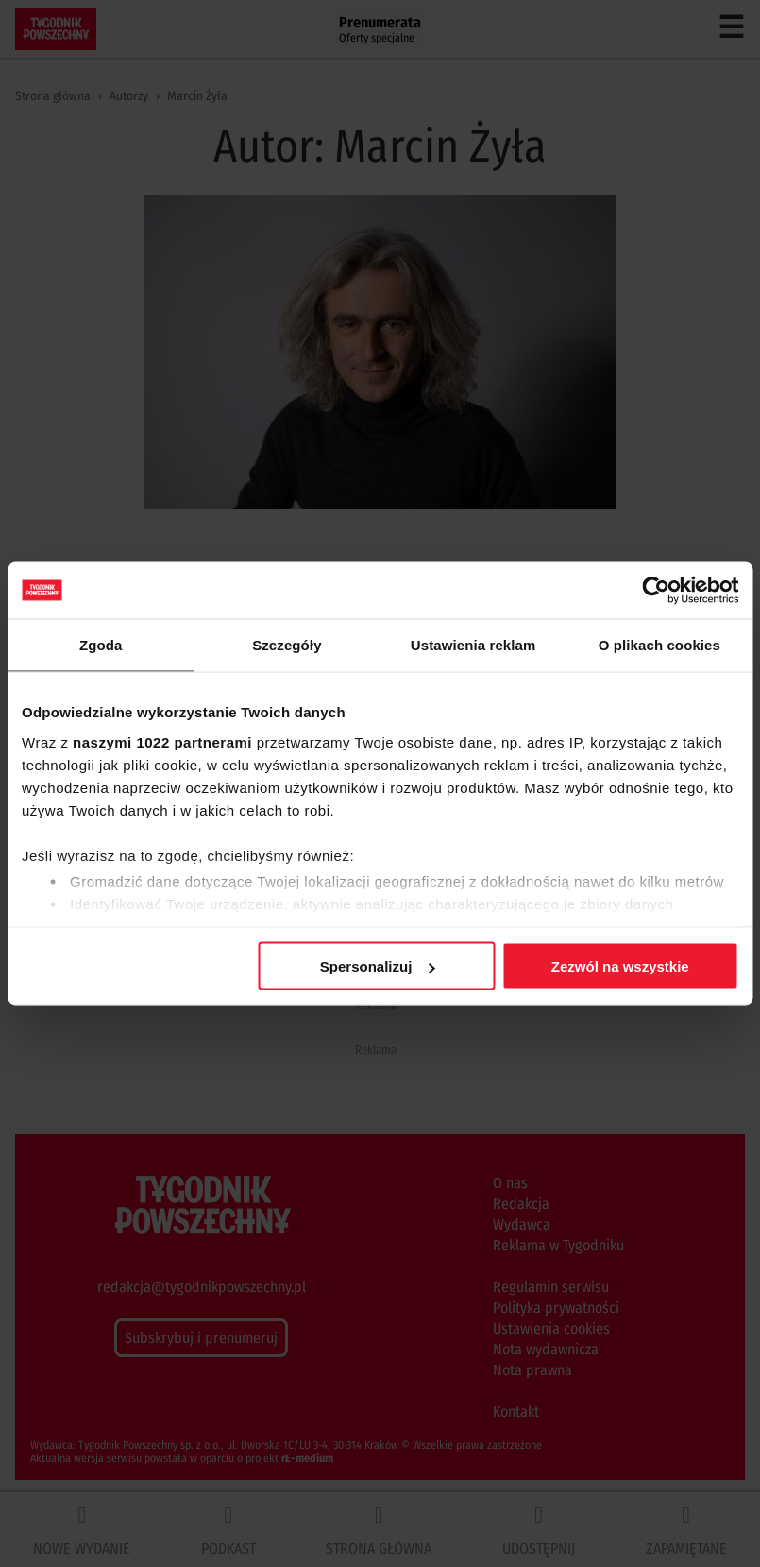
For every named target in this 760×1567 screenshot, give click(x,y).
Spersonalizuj (377, 966)
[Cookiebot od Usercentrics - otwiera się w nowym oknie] (655, 591)
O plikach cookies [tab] (659, 645)
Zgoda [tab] (101, 645)
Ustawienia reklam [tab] (473, 645)
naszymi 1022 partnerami (162, 741)
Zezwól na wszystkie (620, 966)
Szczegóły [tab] (286, 645)
